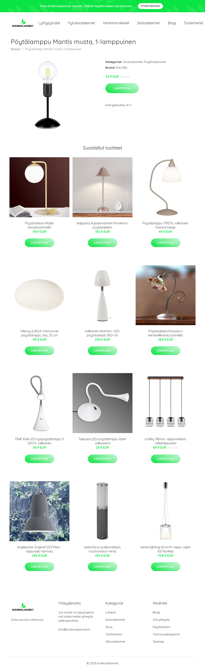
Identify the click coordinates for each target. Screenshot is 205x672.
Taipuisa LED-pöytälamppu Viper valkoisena (102, 443)
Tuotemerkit (113, 636)
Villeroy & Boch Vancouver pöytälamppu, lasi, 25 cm (39, 335)
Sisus (109, 629)
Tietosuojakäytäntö (166, 636)
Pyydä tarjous (150, 6)
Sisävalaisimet (148, 24)
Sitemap (158, 643)
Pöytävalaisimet (155, 64)
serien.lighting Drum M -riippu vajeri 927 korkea (165, 551)
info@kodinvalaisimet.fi (74, 631)
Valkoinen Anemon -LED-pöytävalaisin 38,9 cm (102, 335)
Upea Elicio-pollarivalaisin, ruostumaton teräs (102, 551)
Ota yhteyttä (161, 621)
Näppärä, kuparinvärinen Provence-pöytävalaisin (102, 227)
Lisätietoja (122, 90)
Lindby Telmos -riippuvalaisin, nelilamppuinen (165, 443)
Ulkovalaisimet (115, 643)
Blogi (172, 24)
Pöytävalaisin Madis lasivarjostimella (39, 227)
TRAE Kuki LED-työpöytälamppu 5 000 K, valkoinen (39, 443)
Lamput (110, 614)
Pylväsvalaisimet (81, 24)
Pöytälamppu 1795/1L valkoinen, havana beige (166, 227)
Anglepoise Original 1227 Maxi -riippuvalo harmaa (39, 551)
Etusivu (15, 51)
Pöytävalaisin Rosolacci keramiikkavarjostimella (165, 335)
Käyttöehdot (161, 629)
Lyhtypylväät (49, 24)
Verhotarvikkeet (116, 24)
